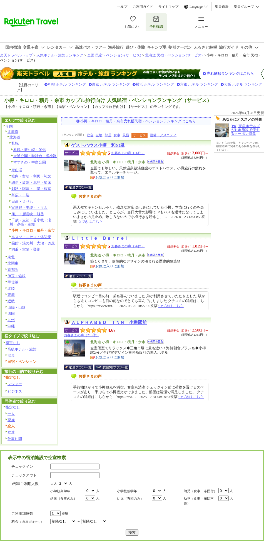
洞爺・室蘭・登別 (25, 249)
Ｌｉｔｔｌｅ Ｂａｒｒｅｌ (100, 238)
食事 (117, 135)
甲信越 (13, 282)
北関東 (13, 263)
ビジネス (15, 391)
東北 (11, 257)
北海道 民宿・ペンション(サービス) (174, 55)
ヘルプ (122, 7)
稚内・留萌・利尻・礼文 (31, 176)
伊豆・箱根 (17, 276)
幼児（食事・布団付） (200, 491)
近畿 (11, 301)
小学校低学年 (127, 491)
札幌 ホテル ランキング (67, 84)
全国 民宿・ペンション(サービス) (114, 55)
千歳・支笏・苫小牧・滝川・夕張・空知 (30, 222)
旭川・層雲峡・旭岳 (27, 214)
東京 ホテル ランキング (111, 84)
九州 (11, 320)
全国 (9, 126)
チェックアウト (24, 475)
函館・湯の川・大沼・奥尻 (33, 243)
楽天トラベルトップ (16, 55)
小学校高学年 (60, 491)
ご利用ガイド (143, 7)
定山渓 (16, 170)
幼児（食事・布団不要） (199, 501)
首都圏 (13, 270)
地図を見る (155, 162)
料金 (27, 521)
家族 (11, 420)
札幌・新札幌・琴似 (29, 150)
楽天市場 (221, 7)
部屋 (108, 135)
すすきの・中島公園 (29, 162)
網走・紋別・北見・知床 (31, 182)
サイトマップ (168, 7)
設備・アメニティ (163, 135)
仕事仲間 (15, 439)
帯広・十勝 (20, 195)
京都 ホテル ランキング (199, 84)
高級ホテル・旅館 (22, 349)
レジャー (15, 384)
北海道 (13, 132)
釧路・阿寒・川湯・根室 (31, 189)
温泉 (11, 355)
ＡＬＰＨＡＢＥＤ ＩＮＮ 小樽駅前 (109, 322)
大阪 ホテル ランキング (243, 84)
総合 (90, 135)
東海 (11, 295)
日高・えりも (22, 201)
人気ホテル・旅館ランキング (59, 55)
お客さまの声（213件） (81, 335)
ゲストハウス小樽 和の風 (97, 145)
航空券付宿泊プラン (111, 367)
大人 (53, 484)
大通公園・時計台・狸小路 (35, 156)
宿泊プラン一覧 (81, 187)
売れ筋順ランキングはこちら (230, 73)
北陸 (11, 288)
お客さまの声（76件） (128, 246)
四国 (11, 313)
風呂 (126, 135)
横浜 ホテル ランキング (155, 84)
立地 (99, 135)
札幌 (15, 143)
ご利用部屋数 (22, 513)
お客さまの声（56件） (128, 153)
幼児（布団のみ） (130, 499)
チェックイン (22, 466)
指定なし (13, 343)
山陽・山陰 (17, 307)
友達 (11, 432)
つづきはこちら (90, 221)
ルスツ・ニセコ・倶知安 (31, 237)
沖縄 (11, 326)
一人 (11, 414)
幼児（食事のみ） (63, 499)
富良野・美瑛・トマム (29, 208)
